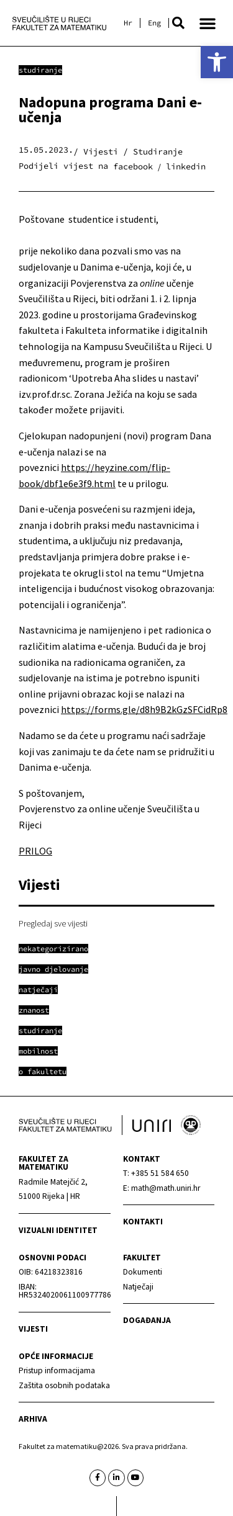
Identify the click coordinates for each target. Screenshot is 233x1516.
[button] (178, 23)
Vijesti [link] (33, 1329)
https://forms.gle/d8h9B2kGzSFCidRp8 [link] (144, 709)
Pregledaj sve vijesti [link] (53, 923)
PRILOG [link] (35, 851)
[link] (217, 62)
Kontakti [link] (143, 1221)
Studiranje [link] (40, 69)
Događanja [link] (147, 1320)
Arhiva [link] (33, 1419)
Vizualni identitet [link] (58, 1230)
